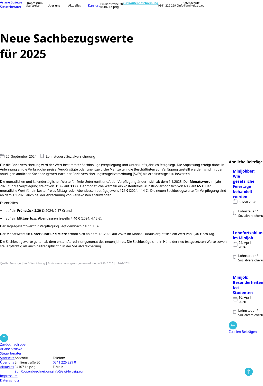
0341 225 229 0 (168, 5)
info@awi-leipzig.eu (191, 5)
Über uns (54, 5)
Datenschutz (191, 3)
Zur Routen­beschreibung (34, 371)
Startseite (32, 5)
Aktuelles (74, 5)
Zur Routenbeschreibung (140, 3)
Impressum (35, 3)
